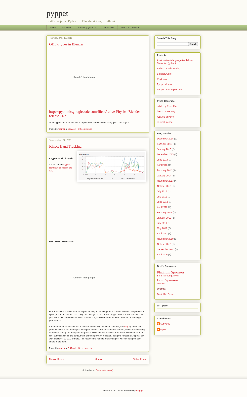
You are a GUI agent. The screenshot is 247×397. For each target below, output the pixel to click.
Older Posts (139, 359)
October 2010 (164, 244)
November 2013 (165, 180)
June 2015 (162, 159)
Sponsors (66, 27)
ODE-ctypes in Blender (66, 44)
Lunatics (161, 283)
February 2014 (164, 170)
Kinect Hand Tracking (65, 146)
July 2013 (162, 191)
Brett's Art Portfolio (130, 27)
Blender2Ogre (164, 73)
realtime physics (165, 116)
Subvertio (165, 323)
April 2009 (162, 254)
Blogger (139, 390)
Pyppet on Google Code (169, 89)
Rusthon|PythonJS (87, 27)
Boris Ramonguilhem (168, 275)
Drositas (161, 289)
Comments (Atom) (104, 370)
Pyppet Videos (164, 84)
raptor (163, 329)
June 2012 (162, 201)
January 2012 (164, 217)
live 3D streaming (166, 111)
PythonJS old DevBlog (168, 68)
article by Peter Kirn (167, 106)
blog (126, 326)
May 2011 (162, 228)
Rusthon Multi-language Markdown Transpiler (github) (175, 62)
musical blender (165, 122)
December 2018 (165, 138)
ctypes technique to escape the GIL (60, 167)
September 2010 (165, 249)
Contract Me (108, 27)
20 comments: (85, 129)
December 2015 (165, 154)
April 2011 (162, 233)
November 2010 (165, 238)
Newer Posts (56, 359)
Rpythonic (162, 79)
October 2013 (164, 186)
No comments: (85, 348)
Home (53, 27)
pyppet (57, 13)
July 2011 (162, 223)
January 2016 (164, 149)
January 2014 (164, 175)
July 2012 (162, 196)
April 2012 (162, 207)
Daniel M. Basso (165, 294)
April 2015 (162, 165)
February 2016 (164, 144)
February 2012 (164, 212)
